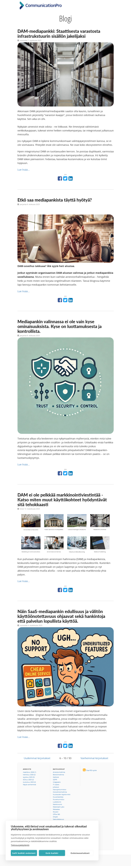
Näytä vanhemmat (29, 784)
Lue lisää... (23, 169)
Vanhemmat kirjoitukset (94, 758)
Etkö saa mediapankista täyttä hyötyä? (54, 200)
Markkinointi (57, 804)
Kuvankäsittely (58, 797)
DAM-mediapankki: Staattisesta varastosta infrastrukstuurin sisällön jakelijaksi (58, 33)
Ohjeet (55, 817)
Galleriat (56, 777)
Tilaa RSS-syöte (91, 770)
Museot (55, 812)
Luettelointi (57, 802)
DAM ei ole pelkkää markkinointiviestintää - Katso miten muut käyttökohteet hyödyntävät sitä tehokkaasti (62, 499)
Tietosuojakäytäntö (20, 845)
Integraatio (57, 782)
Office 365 (56, 814)
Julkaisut (56, 787)
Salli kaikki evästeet (24, 853)
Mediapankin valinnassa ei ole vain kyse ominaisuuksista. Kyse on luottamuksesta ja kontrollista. (59, 326)
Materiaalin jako (58, 807)
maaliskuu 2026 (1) (29, 772)
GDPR (55, 780)
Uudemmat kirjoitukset (37, 758)
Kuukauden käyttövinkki (61, 794)
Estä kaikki (52, 853)
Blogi (65, 18)
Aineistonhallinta (59, 772)
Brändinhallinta (58, 775)
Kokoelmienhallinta (60, 792)
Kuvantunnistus (58, 799)
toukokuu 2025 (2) (29, 782)
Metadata (56, 809)
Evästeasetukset (80, 853)
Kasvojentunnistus (59, 789)
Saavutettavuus (58, 819)
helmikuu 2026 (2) (29, 775)
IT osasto (56, 784)
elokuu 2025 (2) (28, 780)
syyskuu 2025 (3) (29, 777)
